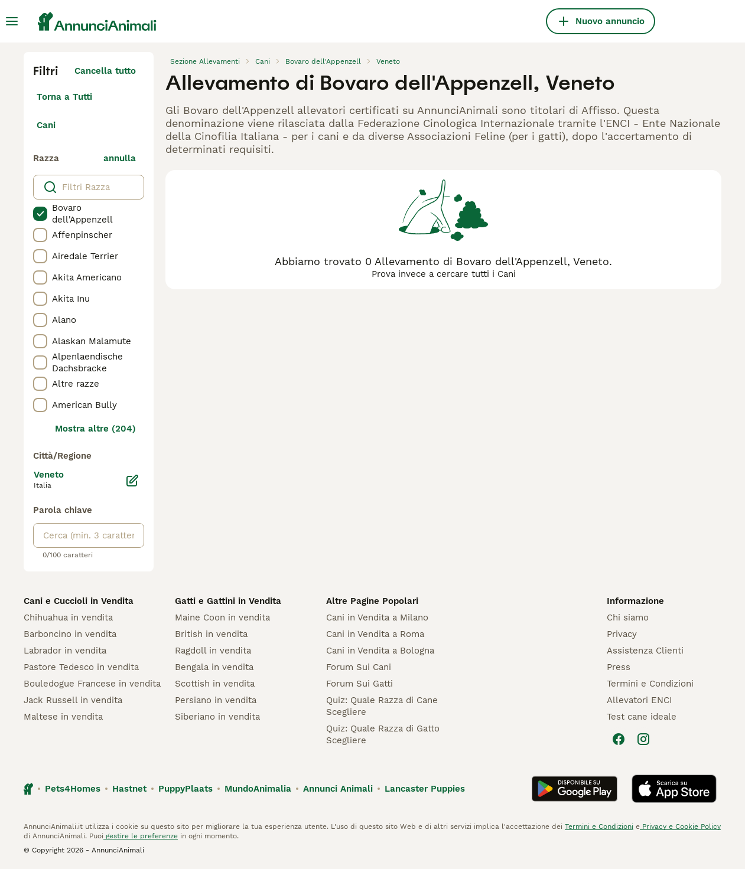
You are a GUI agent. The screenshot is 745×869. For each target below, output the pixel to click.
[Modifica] (132, 480)
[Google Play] (574, 789)
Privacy (622, 634)
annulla (119, 158)
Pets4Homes (72, 788)
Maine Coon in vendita (222, 617)
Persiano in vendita (215, 700)
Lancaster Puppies (425, 788)
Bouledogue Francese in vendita (92, 683)
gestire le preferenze (140, 836)
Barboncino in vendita (70, 634)
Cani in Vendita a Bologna (380, 650)
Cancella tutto (105, 71)
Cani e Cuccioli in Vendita (79, 601)
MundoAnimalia (258, 788)
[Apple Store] (674, 789)
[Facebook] (618, 739)
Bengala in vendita (214, 667)
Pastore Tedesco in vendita (81, 667)
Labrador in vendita (65, 650)
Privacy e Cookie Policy (680, 826)
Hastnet (129, 788)
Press (618, 667)
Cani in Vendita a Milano (377, 617)
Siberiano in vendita (217, 716)
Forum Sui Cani (358, 667)
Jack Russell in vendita (73, 700)
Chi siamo (628, 617)
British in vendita (211, 634)
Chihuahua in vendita (68, 617)
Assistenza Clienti (645, 650)
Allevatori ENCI (639, 700)
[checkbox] (40, 214)
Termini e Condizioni (650, 683)
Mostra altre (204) (95, 428)
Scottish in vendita (215, 683)
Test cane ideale (641, 716)
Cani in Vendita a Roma (375, 634)
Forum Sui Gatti (359, 683)
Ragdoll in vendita (213, 650)
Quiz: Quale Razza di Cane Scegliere (382, 706)
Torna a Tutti (64, 97)
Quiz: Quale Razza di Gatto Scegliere (383, 734)
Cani (46, 125)
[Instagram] (643, 739)
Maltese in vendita (63, 716)
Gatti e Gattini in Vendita (228, 601)
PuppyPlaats (185, 788)
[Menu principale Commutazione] (12, 21)
